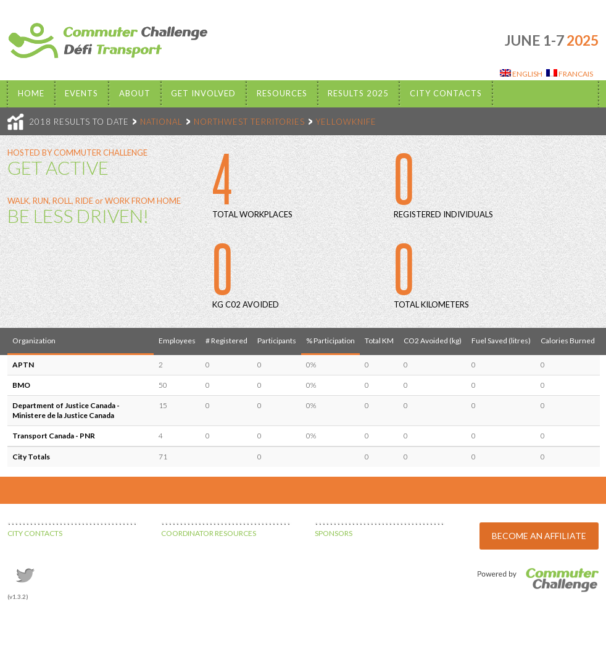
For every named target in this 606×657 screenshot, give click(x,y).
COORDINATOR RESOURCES (208, 533)
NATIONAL (161, 122)
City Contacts (446, 93)
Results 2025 (358, 93)
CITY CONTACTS (34, 533)
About (135, 93)
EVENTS (81, 93)
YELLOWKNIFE (346, 122)
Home (31, 93)
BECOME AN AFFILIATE (539, 535)
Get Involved (203, 93)
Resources (282, 93)
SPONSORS (333, 533)
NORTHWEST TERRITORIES (249, 122)
